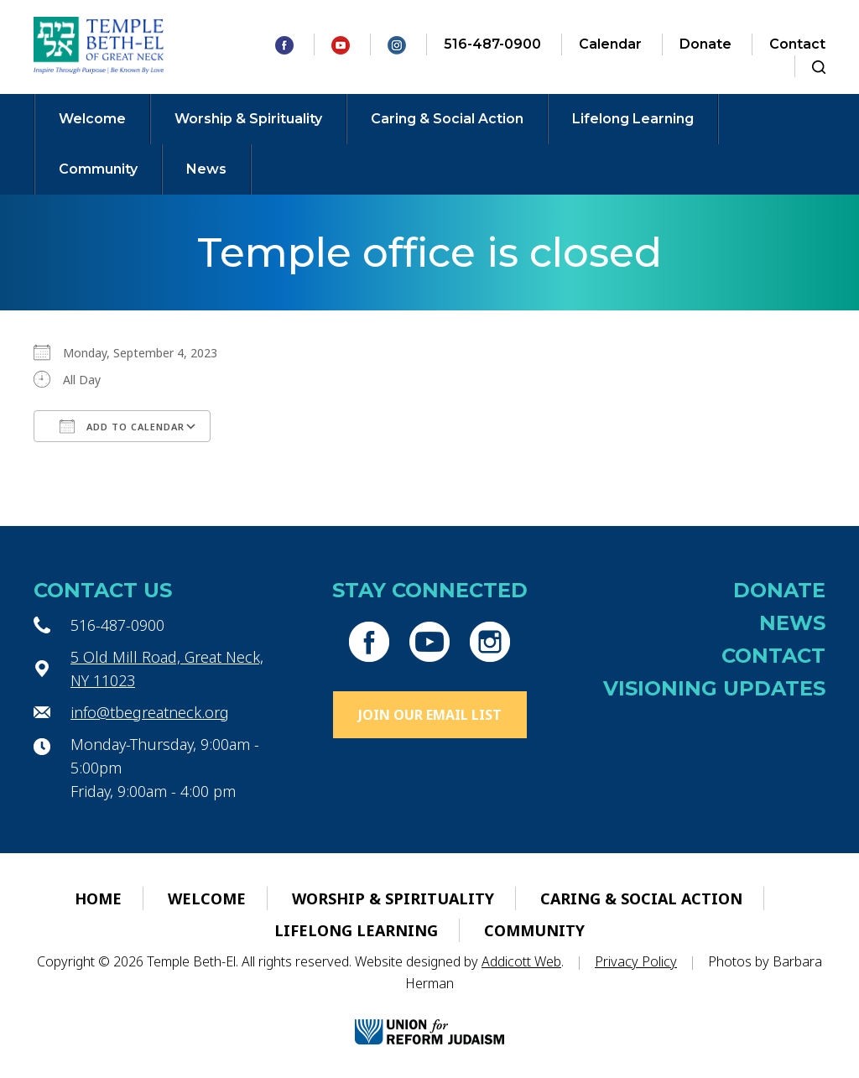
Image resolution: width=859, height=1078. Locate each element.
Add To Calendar (122, 426)
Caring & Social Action (447, 119)
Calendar (610, 44)
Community (98, 169)
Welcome (92, 119)
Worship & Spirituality (248, 119)
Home (98, 898)
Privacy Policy (636, 961)
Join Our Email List (430, 715)
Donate (705, 44)
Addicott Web (521, 961)
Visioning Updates (714, 688)
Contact (797, 44)
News (206, 169)
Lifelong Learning (633, 119)
